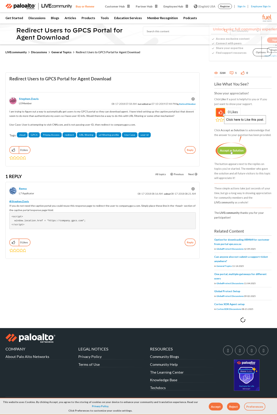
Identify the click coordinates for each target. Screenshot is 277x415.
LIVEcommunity (16, 52)
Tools (105, 18)
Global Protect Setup (227, 291)
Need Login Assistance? (255, 55)
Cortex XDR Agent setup (229, 304)
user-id (145, 134)
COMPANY (15, 348)
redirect (69, 134)
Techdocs (158, 387)
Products (88, 18)
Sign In (241, 6)
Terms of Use (89, 364)
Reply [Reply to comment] (190, 242)
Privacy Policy (100, 406)
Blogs (55, 18)
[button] (216, 406)
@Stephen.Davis (19, 201)
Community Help (164, 364)
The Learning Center (167, 372)
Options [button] (193, 99)
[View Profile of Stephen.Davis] (29, 98)
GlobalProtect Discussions (230, 249)
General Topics (61, 52)
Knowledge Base (163, 380)
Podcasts (190, 18)
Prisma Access (51, 134)
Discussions (36, 18)
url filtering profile (109, 134)
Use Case (129, 134)
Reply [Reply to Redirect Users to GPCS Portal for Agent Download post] (190, 149)
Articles (70, 18)
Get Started (14, 18)
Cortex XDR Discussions (228, 309)
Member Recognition (162, 18)
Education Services (128, 18)
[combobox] (186, 31)
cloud (22, 134)
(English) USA (204, 6)
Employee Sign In (261, 6)
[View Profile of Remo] (23, 188)
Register (225, 6)
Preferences (254, 406)
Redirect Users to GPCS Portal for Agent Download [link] (108, 52)
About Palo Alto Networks (27, 356)
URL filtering (86, 134)
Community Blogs (164, 356)
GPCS (34, 134)
